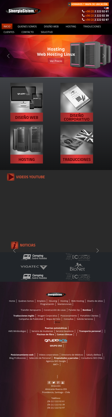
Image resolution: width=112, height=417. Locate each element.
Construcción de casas (55, 309)
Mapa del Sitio (54, 318)
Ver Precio (56, 61)
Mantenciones (64, 304)
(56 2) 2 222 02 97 (56, 407)
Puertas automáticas (56, 327)
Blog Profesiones (17, 357)
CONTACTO (28, 32)
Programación (47, 304)
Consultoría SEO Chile (92, 357)
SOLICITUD (47, 32)
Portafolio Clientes (89, 315)
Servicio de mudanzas (42, 331)
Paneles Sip (74, 309)
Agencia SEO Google (56, 361)
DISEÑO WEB (51, 26)
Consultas (68, 318)
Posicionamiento (69, 315)
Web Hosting (77, 300)
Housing (53, 300)
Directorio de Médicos (72, 354)
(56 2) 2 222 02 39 (56, 404)
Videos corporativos (49, 354)
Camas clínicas (64, 334)
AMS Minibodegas (17, 331)
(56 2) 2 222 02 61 (56, 401)
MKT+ (56, 364)
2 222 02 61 (97, 11)
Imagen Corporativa (47, 315)
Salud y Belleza (93, 354)
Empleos (41, 300)
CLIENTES (9, 32)
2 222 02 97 (97, 20)
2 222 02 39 (97, 15)
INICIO (7, 26)
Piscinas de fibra (45, 334)
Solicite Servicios (85, 318)
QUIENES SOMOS (27, 26)
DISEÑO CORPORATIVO (76, 117)
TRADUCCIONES (92, 26)
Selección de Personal (40, 357)
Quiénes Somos (26, 300)
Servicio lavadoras (65, 331)
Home (12, 300)
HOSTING (71, 26)
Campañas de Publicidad (31, 318)
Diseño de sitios (95, 300)
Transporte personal (90, 331)
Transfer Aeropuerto (31, 309)
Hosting (64, 300)
